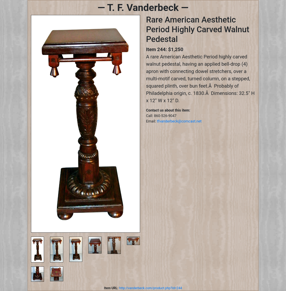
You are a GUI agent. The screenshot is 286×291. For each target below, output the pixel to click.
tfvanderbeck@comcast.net (179, 121)
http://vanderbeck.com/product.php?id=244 (150, 288)
